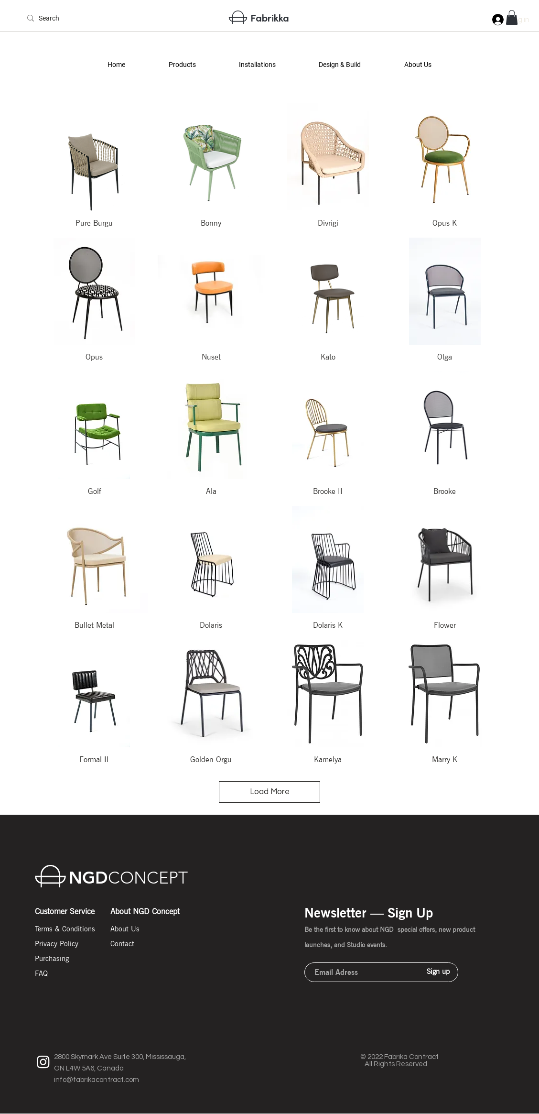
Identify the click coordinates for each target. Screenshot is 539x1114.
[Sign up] (438, 971)
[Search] (56, 18)
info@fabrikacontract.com (96, 1079)
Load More (270, 791)
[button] (182, 64)
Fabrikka (269, 17)
